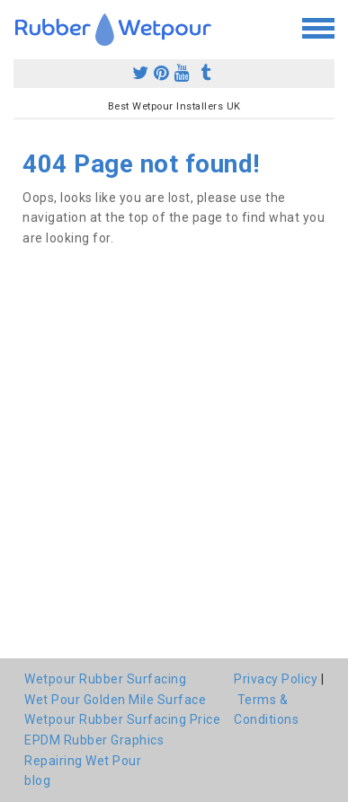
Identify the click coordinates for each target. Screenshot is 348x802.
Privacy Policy (275, 679)
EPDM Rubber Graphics (94, 740)
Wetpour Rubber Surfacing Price (122, 719)
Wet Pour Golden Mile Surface (115, 699)
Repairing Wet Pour (82, 761)
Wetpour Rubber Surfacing (105, 679)
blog (37, 780)
